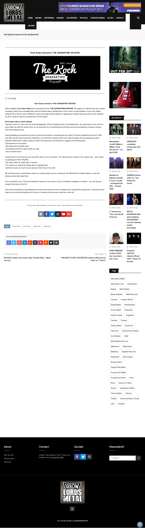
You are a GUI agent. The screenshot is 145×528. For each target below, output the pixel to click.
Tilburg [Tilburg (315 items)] (128, 393)
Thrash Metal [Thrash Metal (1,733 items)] (116, 393)
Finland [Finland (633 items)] (124, 320)
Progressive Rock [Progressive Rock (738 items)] (118, 378)
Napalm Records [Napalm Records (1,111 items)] (129, 352)
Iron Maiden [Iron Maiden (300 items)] (116, 336)
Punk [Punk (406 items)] (131, 378)
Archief (31, 26)
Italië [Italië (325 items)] (126, 336)
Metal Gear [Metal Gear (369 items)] (127, 346)
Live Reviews (71, 18)
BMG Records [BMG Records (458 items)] (132, 294)
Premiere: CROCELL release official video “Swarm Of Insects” (134, 256)
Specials (84, 18)
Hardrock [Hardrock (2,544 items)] (114, 331)
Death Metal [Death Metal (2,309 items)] (116, 305)
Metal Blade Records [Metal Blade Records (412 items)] (119, 341)
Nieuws (38, 18)
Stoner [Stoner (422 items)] (113, 388)
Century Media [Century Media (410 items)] (127, 299)
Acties (110, 18)
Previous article (11, 254)
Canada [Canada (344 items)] (114, 299)
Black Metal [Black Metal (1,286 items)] (124, 289)
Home (30, 18)
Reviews (60, 18)
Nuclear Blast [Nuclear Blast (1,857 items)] (116, 362)
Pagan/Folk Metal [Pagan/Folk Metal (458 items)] (118, 367)
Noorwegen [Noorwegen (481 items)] (128, 357)
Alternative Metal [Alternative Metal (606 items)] (118, 279)
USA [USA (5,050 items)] (112, 404)
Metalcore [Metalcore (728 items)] (115, 346)
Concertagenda (98, 18)
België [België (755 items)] (113, 289)
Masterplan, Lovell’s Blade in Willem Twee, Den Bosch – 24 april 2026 (116, 146)
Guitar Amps (16, 226)
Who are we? (9, 455)
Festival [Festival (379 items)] (114, 320)
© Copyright (72, 521)
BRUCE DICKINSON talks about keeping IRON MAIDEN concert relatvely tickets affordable (134, 219)
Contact (120, 18)
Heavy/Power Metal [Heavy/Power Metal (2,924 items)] (130, 331)
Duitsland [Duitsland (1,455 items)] (128, 310)
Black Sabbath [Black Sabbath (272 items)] (117, 294)
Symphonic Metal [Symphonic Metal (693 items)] (127, 388)
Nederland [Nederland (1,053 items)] (115, 357)
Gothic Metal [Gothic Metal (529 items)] (116, 326)
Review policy (9, 459)
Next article (100, 254)
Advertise (7, 462)
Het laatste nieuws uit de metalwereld (21, 34)
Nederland (47, 226)
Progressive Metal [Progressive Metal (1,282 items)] (118, 372)
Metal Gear (37, 226)
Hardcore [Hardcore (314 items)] (129, 326)
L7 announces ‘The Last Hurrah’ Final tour (116, 214)
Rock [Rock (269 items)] (113, 383)
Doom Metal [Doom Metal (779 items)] (116, 310)
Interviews (49, 18)
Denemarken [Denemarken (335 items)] (129, 305)
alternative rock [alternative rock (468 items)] (117, 284)
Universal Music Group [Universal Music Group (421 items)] (129, 399)
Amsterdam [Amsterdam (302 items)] (132, 284)
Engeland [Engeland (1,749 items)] (130, 315)
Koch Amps (27, 226)
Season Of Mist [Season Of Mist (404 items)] (125, 383)
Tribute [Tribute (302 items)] (114, 399)
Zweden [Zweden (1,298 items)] (121, 404)
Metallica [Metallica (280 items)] (114, 352)
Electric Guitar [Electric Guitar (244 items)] (116, 315)
